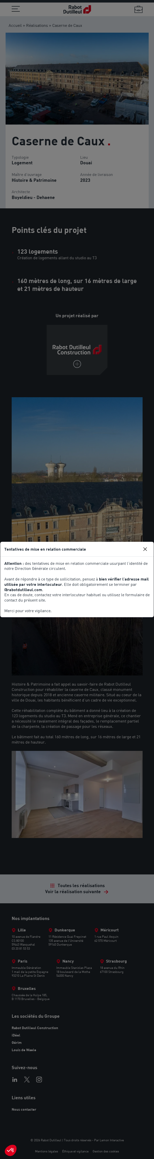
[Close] (145, 549)
